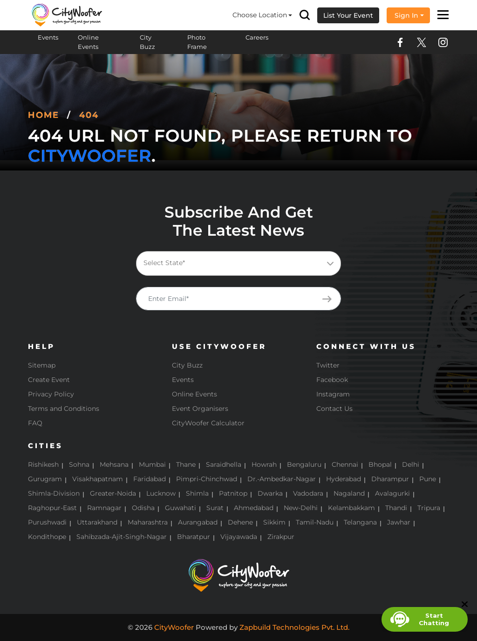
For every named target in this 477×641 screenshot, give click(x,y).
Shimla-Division (54, 493)
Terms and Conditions (63, 408)
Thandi (396, 508)
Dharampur (390, 479)
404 (89, 115)
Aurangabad (198, 522)
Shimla (197, 493)
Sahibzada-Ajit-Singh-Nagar (121, 536)
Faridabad (149, 479)
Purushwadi (47, 522)
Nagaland (349, 493)
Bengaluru (304, 464)
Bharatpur (193, 536)
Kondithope (47, 536)
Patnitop (233, 493)
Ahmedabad (253, 508)
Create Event (49, 379)
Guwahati (180, 508)
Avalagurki (392, 493)
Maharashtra (148, 522)
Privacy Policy (51, 394)
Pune (427, 479)
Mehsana (114, 464)
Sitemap (41, 365)
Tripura (428, 508)
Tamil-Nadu (315, 522)
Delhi (410, 464)
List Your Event (348, 15)
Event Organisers (200, 408)
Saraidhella (223, 464)
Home (43, 115)
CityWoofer (89, 155)
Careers (256, 37)
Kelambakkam (351, 508)
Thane (186, 464)
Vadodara (308, 493)
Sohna (79, 464)
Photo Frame (197, 42)
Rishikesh (43, 464)
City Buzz (147, 42)
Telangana (360, 522)
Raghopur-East (52, 508)
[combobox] (238, 263)
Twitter (328, 365)
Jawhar (398, 522)
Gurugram (45, 479)
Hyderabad (343, 479)
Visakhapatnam (97, 479)
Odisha (143, 508)
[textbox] (236, 263)
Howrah (264, 464)
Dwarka (270, 493)
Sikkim (274, 522)
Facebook (332, 379)
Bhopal (380, 464)
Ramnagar (104, 508)
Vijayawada (238, 536)
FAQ (35, 423)
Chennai (345, 464)
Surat (215, 508)
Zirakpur (280, 536)
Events (48, 37)
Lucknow (161, 493)
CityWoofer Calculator (208, 423)
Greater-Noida (113, 493)
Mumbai (152, 464)
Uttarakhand (97, 522)
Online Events (88, 42)
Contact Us (334, 408)
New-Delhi (301, 508)
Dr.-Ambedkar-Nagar (281, 479)
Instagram (333, 394)
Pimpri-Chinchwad (206, 479)
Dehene (240, 522)
